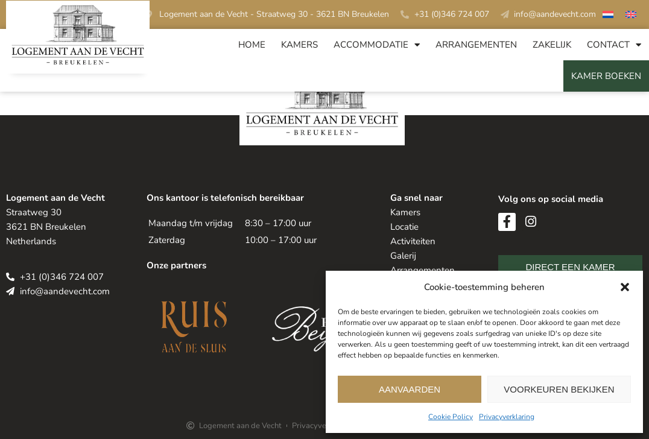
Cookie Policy (450, 417)
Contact (614, 44)
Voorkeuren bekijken (559, 389)
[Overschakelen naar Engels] (630, 16)
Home (251, 45)
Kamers (299, 45)
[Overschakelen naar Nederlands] (608, 16)
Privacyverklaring (506, 417)
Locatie (404, 227)
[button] (625, 287)
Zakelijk (552, 45)
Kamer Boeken (606, 76)
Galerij (403, 256)
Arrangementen (476, 45)
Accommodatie (377, 44)
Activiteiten (412, 241)
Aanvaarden (409, 389)
